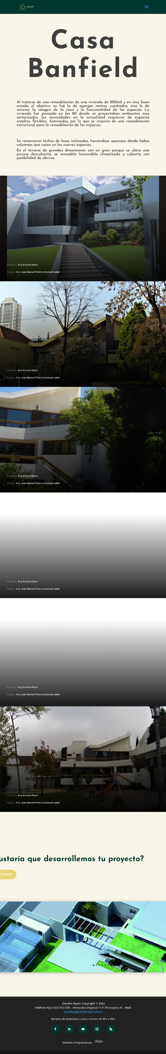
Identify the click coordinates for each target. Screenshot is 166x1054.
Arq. (18, 272)
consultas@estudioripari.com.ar (83, 1011)
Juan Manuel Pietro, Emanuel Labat (40, 272)
